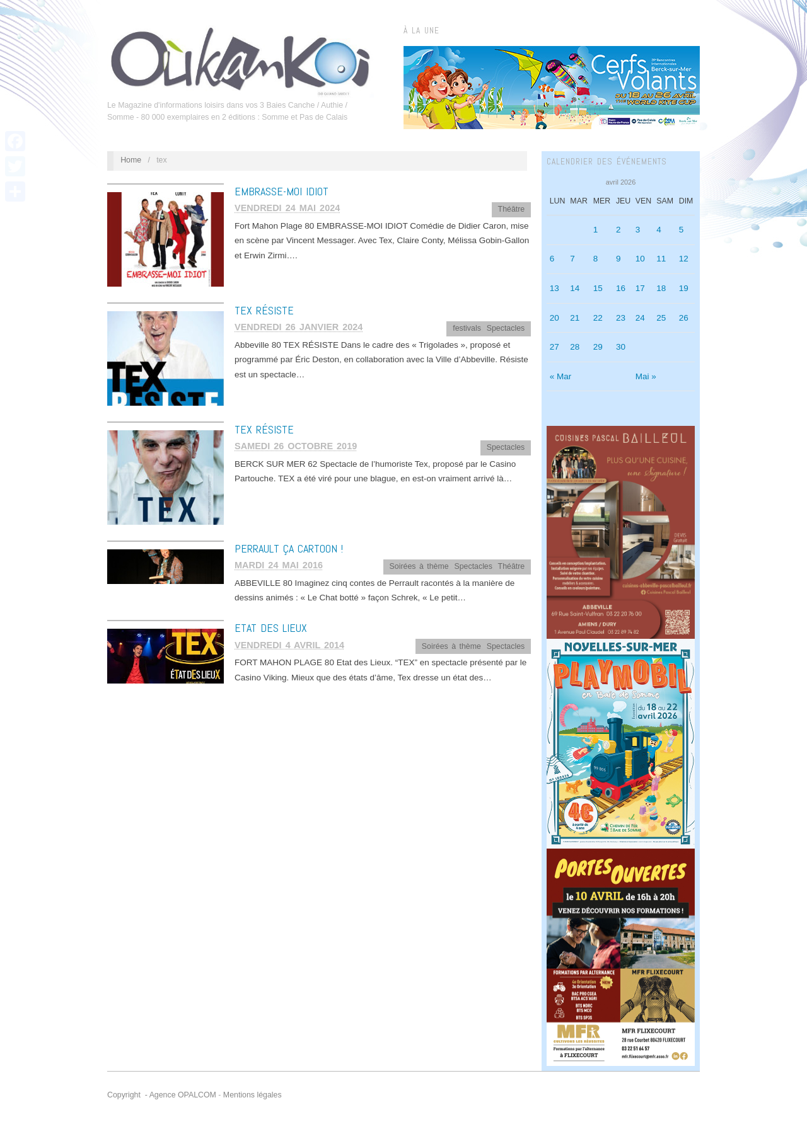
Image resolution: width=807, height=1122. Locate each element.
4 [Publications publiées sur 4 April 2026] (658, 229)
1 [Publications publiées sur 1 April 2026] (595, 229)
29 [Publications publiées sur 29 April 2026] (598, 347)
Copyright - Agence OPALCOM (161, 1095)
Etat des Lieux (271, 628)
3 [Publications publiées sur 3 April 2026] (638, 229)
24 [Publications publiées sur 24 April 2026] (640, 318)
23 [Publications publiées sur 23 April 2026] (620, 318)
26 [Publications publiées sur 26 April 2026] (683, 318)
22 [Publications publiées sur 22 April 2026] (598, 318)
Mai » (646, 376)
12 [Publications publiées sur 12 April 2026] (683, 258)
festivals (467, 328)
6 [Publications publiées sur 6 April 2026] (552, 258)
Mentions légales (252, 1095)
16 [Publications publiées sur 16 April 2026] (620, 288)
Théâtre (511, 209)
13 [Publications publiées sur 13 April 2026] (554, 288)
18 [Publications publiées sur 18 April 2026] (661, 288)
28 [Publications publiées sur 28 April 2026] (574, 347)
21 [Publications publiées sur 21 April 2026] (574, 318)
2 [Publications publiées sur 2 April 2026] (618, 229)
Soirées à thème (419, 566)
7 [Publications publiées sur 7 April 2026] (572, 258)
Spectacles (506, 328)
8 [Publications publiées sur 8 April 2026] (595, 258)
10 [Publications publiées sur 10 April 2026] (640, 258)
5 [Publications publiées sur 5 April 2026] (681, 229)
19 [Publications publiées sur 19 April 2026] (683, 288)
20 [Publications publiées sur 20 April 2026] (554, 318)
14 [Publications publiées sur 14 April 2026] (574, 288)
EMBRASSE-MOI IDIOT (281, 191)
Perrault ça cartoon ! (289, 548)
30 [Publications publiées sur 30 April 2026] (620, 347)
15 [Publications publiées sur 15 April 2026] (598, 288)
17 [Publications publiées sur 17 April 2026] (640, 288)
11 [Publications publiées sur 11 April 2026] (661, 258)
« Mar (561, 376)
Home (130, 160)
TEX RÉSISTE (264, 310)
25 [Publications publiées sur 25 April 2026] (661, 318)
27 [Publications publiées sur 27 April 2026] (554, 347)
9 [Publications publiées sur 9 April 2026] (618, 258)
